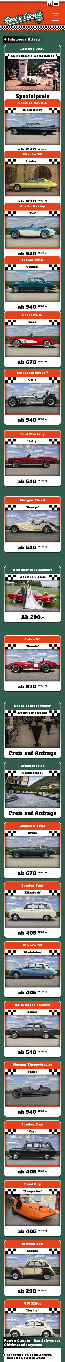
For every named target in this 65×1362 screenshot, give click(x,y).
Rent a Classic (16, 1330)
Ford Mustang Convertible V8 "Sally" (44, 1228)
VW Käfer (56, 1256)
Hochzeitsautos (23, 1067)
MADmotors (21, 994)
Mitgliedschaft (23, 1015)
